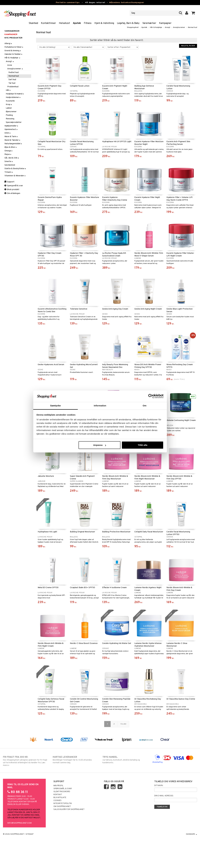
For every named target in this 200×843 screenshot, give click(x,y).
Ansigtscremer (179, 27)
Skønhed (33, 23)
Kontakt (57, 794)
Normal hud (192, 27)
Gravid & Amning (12, 50)
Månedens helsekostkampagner (126, 2)
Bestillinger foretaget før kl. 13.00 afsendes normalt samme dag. (75, 760)
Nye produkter (13, 38)
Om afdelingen (12, 193)
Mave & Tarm (11, 136)
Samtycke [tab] (55, 405)
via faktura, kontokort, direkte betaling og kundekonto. (124, 760)
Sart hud (12, 79)
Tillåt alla (142, 445)
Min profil (58, 786)
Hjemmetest (11, 129)
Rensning (10, 119)
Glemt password (61, 791)
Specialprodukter (14, 122)
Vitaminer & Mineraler (15, 175)
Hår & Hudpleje (156, 27)
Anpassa (99, 445)
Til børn (8, 172)
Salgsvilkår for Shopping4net (68, 809)
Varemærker (149, 23)
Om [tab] (144, 405)
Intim (7, 133)
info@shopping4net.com (19, 823)
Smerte (8, 161)
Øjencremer (11, 111)
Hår (8, 90)
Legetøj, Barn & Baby (128, 23)
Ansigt (167, 27)
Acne (9, 65)
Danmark (191, 834)
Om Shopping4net (62, 806)
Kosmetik (10, 101)
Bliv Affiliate (59, 797)
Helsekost (64, 23)
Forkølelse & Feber (14, 47)
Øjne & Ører (10, 147)
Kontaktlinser (48, 23)
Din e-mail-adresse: (163, 796)
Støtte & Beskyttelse (15, 168)
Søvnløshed (9, 165)
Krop (9, 104)
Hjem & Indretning (104, 23)
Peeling (9, 115)
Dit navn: (158, 785)
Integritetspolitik (62, 803)
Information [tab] (100, 405)
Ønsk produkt (11, 189)
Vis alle (123, 724)
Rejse (8, 154)
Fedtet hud (13, 72)
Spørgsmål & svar (13, 185)
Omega (8, 151)
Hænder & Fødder (13, 54)
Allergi (8, 43)
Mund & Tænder (12, 140)
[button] (193, 13)
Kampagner (165, 23)
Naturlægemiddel (13, 143)
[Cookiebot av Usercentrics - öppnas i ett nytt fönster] (150, 396)
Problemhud (12, 86)
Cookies (57, 800)
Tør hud (11, 83)
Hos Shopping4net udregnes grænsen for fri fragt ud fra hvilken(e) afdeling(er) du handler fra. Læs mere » (25, 761)
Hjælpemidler (11, 126)
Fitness (87, 23)
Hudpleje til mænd (15, 94)
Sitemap (29, 834)
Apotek (77, 23)
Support (9, 182)
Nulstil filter (188, 46)
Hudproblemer (13, 97)
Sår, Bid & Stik (11, 158)
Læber (9, 108)
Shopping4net (133, 27)
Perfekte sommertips (68, 2)
